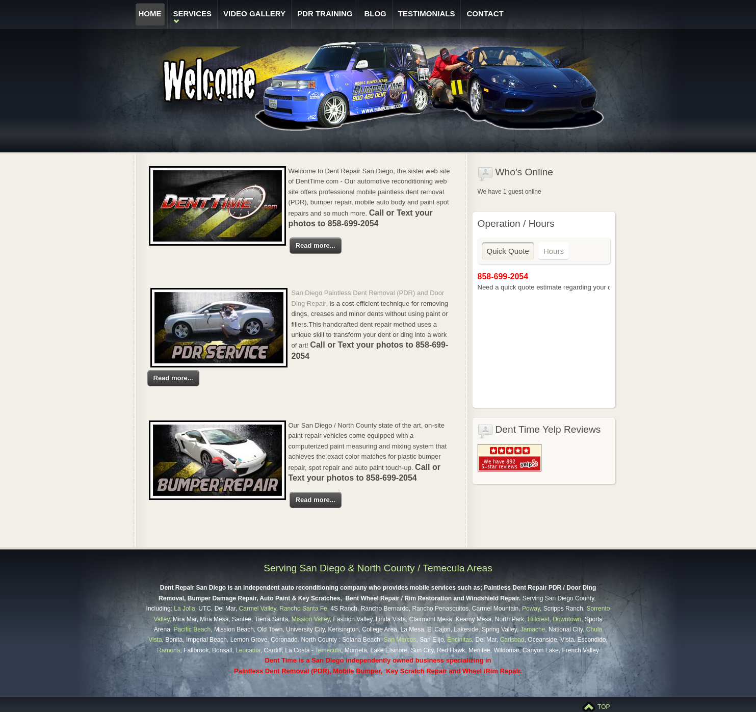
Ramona (168, 650)
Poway (531, 608)
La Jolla (184, 608)
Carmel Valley (257, 608)
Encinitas (459, 639)
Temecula (328, 650)
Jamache (532, 629)
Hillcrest (539, 619)
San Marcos (399, 639)
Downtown (567, 619)
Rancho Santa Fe (303, 608)
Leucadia (248, 650)
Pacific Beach (192, 629)
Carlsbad (512, 639)
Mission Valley (311, 619)
